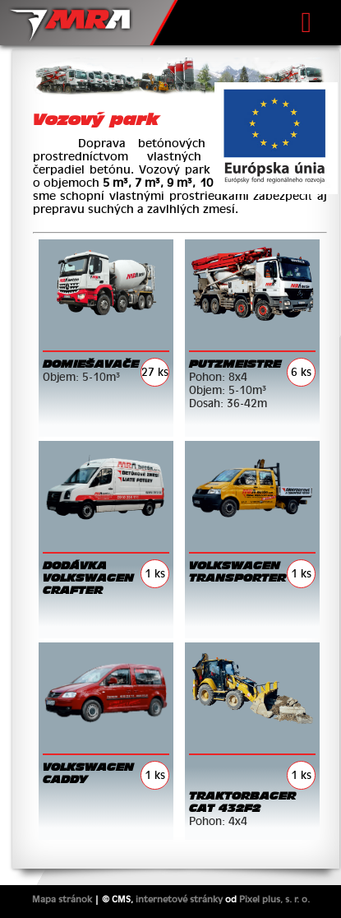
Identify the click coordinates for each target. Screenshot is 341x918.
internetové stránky (179, 899)
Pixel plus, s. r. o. (274, 899)
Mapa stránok (62, 899)
